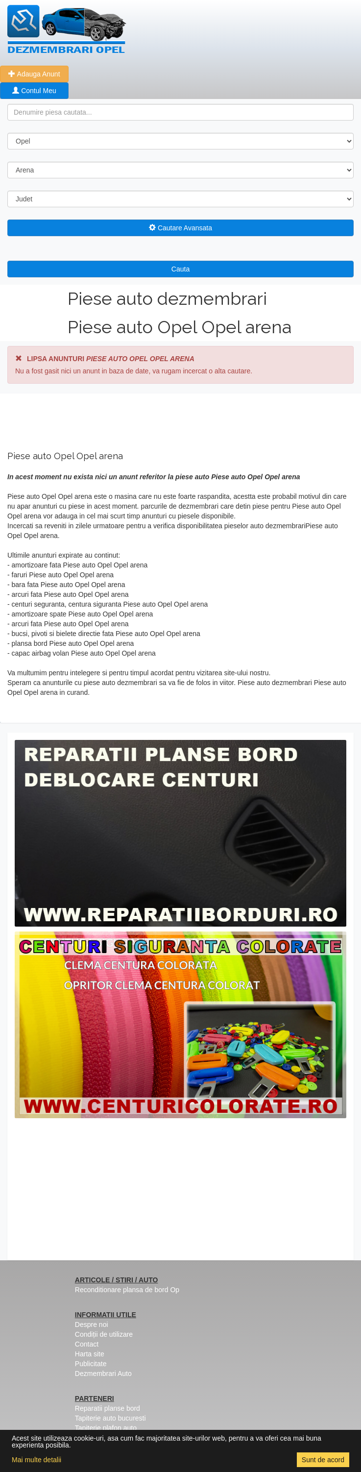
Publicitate (91, 1364)
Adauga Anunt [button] (34, 74)
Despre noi (91, 1324)
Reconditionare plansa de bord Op (127, 1290)
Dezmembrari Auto (103, 1373)
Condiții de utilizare (104, 1334)
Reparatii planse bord (107, 1408)
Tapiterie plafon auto (106, 1428)
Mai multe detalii (36, 1460)
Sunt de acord (323, 1460)
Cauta (180, 269)
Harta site (89, 1354)
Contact (86, 1344)
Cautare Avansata (180, 228)
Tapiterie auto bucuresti (110, 1418)
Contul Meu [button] (34, 91)
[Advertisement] (180, 1191)
